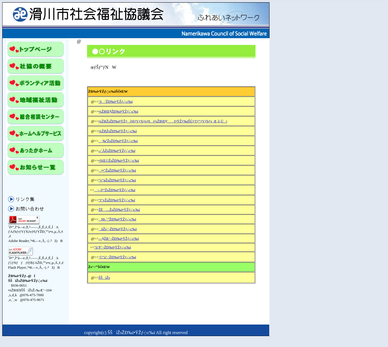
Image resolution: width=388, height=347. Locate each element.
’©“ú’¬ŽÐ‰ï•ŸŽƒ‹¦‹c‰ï (117, 257)
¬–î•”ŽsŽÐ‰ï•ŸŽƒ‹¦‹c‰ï (114, 190)
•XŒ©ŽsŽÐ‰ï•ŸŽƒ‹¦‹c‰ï (119, 160)
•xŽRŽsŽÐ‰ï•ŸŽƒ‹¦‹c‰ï (118, 131)
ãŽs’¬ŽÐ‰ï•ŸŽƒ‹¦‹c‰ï (118, 229)
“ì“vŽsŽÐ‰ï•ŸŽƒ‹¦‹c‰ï (117, 200)
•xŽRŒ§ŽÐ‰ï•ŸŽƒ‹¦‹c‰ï (118, 111)
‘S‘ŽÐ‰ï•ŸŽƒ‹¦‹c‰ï (116, 101)
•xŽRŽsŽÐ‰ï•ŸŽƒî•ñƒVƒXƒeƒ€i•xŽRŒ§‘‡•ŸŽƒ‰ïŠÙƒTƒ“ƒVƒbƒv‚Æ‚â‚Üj (163, 121)
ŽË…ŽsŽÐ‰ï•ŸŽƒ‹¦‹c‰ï (119, 209)
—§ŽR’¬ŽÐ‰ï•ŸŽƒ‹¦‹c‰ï (119, 238)
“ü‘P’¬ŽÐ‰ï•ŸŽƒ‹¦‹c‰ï (112, 247)
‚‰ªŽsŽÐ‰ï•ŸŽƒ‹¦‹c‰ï (118, 141)
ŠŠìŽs (104, 277)
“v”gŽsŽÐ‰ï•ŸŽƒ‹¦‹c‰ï (117, 180)
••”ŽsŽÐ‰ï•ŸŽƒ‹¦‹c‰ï (117, 170)
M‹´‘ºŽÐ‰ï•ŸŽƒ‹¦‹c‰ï (117, 219)
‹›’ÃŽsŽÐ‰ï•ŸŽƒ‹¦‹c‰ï (117, 151)
